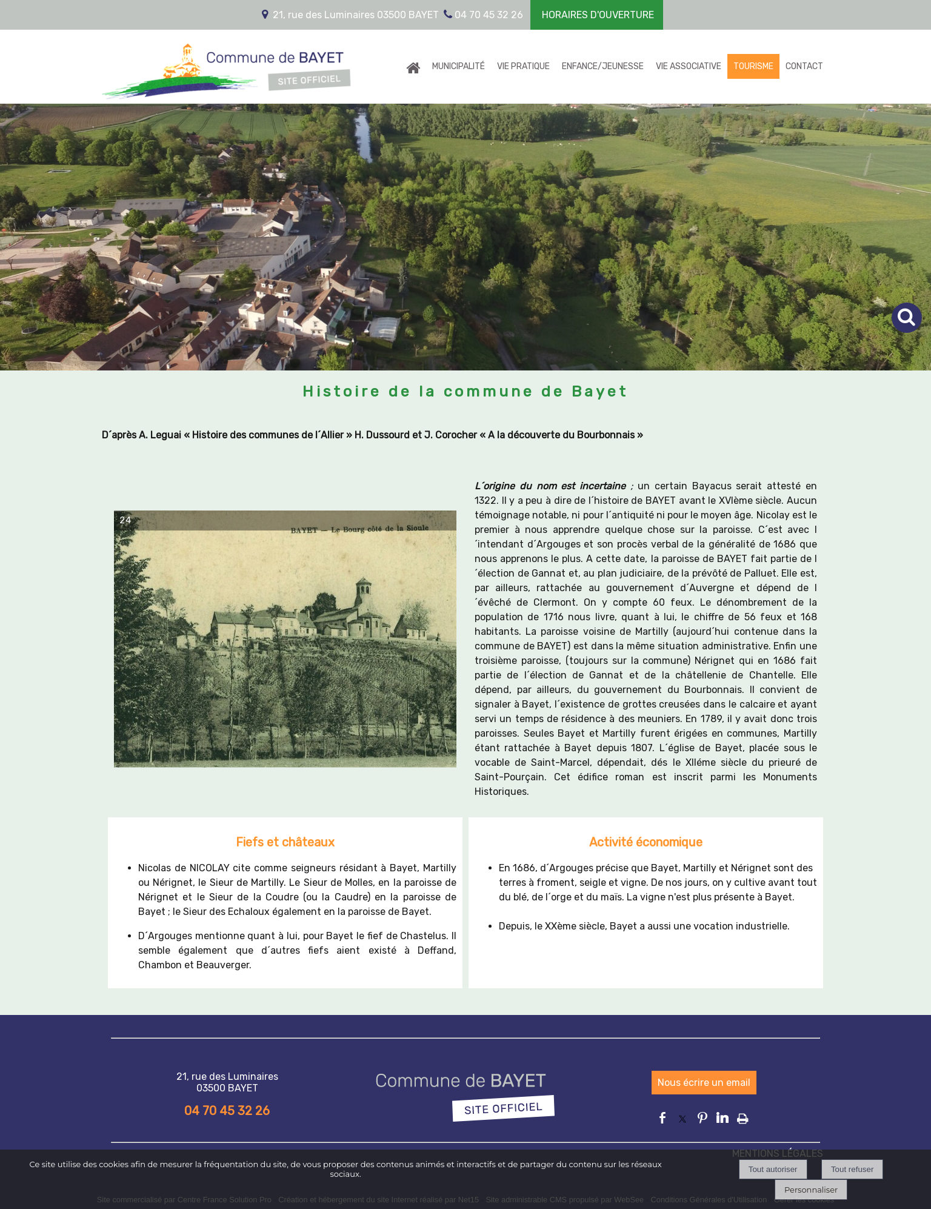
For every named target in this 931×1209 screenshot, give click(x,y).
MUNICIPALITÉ (458, 66)
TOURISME (753, 66)
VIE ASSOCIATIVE (688, 66)
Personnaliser (811, 1189)
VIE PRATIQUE (523, 66)
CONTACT (804, 66)
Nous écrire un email (704, 1082)
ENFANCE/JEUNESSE (603, 66)
